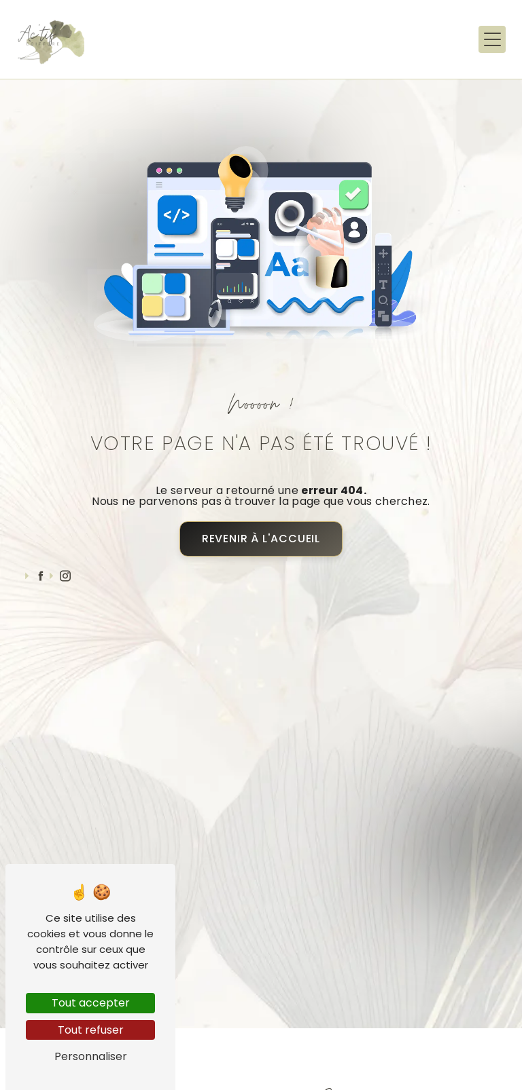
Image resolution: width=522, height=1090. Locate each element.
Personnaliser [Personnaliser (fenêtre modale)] (90, 1056)
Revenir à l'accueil (261, 538)
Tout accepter (91, 1003)
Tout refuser (91, 1030)
